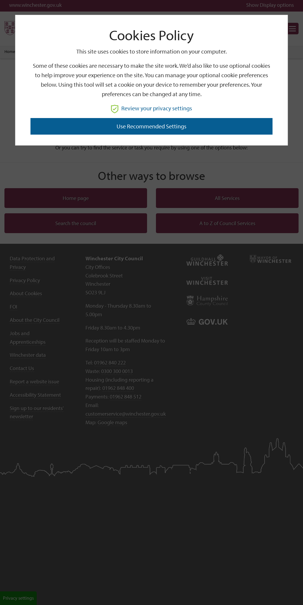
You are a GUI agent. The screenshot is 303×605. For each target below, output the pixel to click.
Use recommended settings (151, 126)
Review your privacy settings (151, 108)
